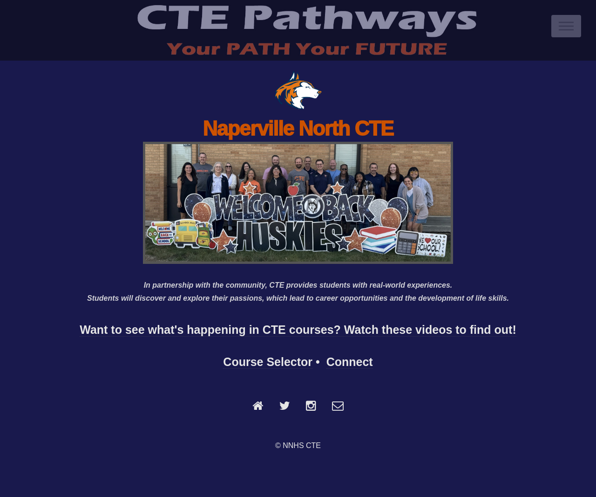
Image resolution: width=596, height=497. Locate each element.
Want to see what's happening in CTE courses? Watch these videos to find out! (298, 329)
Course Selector (267, 361)
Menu (566, 26)
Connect (349, 361)
